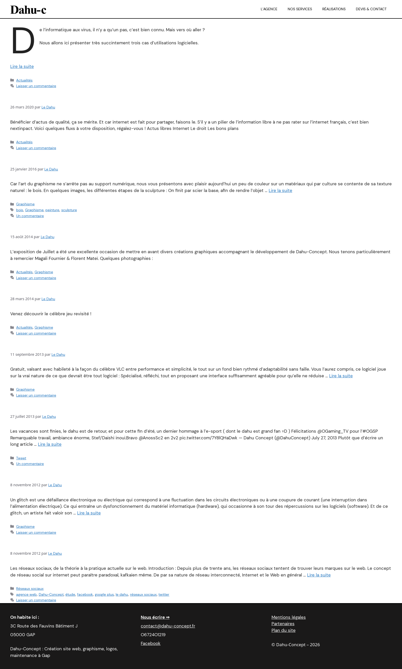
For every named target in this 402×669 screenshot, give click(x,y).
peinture (52, 210)
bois (19, 210)
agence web (26, 594)
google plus (104, 594)
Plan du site (284, 630)
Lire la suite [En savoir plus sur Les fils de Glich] (89, 513)
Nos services (300, 9)
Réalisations (334, 9)
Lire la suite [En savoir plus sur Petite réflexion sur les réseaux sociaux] (319, 575)
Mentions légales (289, 617)
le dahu (122, 594)
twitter (163, 594)
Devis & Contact (371, 9)
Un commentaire (30, 216)
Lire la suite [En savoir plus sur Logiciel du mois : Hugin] (341, 376)
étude (70, 594)
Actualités (24, 80)
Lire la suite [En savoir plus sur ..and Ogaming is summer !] (50, 444)
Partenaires (283, 623)
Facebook (150, 643)
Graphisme (25, 204)
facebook (85, 594)
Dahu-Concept (51, 594)
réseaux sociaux (143, 594)
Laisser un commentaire (36, 86)
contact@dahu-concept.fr (168, 626)
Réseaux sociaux (30, 588)
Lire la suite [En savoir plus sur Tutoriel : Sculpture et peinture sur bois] (280, 190)
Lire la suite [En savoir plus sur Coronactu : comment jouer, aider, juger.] (22, 66)
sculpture (69, 210)
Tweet (21, 458)
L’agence (269, 9)
